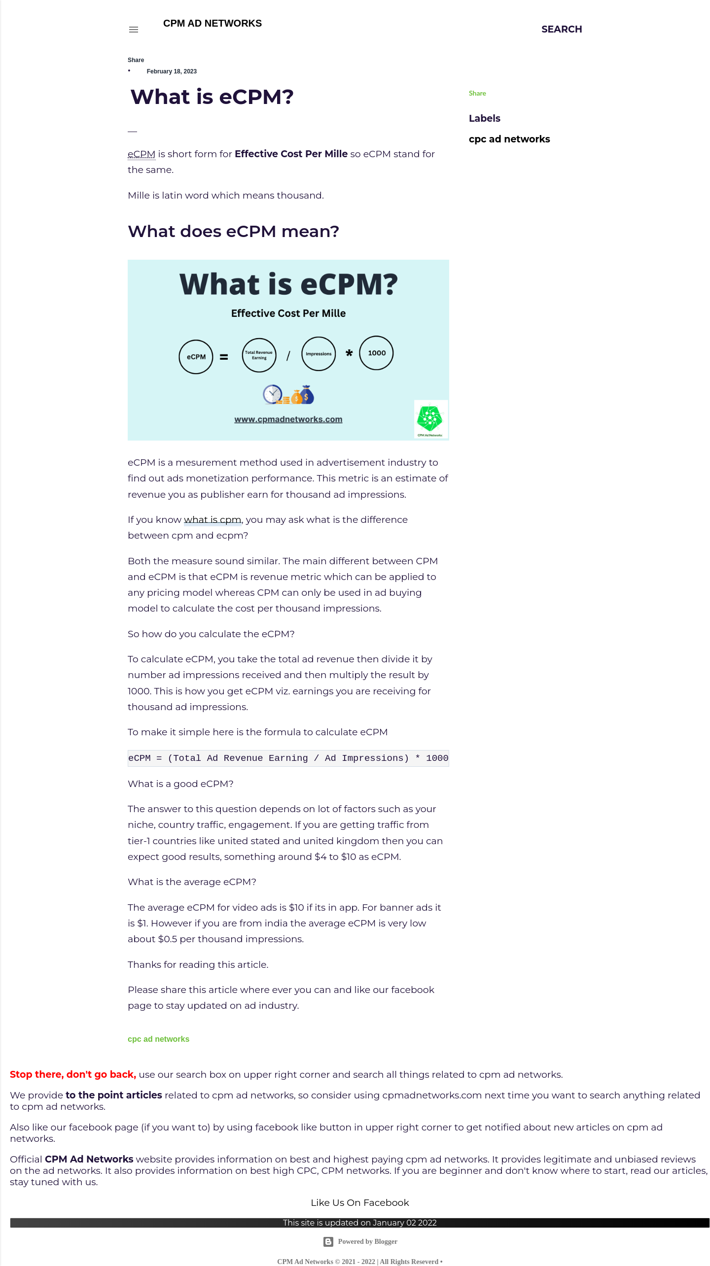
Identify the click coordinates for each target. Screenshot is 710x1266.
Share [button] (136, 60)
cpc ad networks (158, 1039)
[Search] (562, 29)
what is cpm (213, 519)
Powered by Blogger (359, 1242)
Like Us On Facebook (360, 1202)
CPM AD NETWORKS (212, 23)
